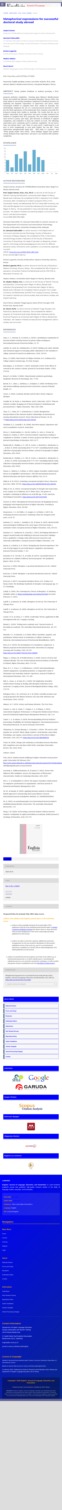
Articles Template (11, 1046)
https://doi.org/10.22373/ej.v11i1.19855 (21, 76)
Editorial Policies (11, 1006)
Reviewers (9, 1016)
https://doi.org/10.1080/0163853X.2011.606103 (39, 484)
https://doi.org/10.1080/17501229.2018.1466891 (20, 653)
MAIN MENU (9, 999)
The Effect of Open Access (45, 963)
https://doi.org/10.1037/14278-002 (35, 497)
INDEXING (8, 1068)
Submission (9, 1026)
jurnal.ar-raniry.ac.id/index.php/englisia (15, 1346)
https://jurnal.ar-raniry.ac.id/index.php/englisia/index (30, 1366)
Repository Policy (11, 1036)
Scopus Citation (10, 1097)
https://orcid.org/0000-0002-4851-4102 (23, 252)
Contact (8, 1056)
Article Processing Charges (14, 1051)
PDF (8, 859)
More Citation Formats (16, 984)
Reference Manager (11, 1117)
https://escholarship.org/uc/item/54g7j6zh (33, 594)
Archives (13, 13)
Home (5, 13)
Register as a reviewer (13, 1156)
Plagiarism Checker (11, 1136)
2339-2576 (16, 1200)
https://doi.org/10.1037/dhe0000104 (36, 738)
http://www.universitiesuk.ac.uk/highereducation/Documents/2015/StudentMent (32, 763)
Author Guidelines (11, 1041)
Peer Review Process (12, 1031)
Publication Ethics (11, 1021)
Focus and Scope (11, 1011)
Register (4, 1246)
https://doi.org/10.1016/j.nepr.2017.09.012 (20, 420)
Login (4, 1250)
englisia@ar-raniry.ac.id (10, 1342)
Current (4, 1238)
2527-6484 (15, 1197)
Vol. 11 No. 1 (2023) (24, 13)
